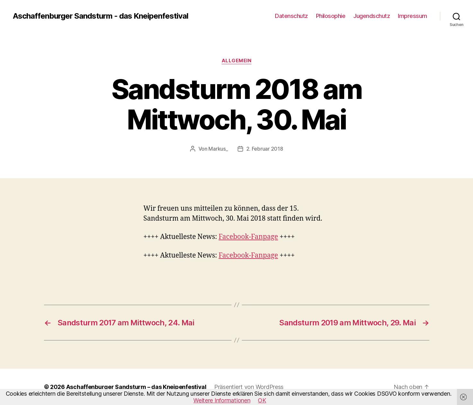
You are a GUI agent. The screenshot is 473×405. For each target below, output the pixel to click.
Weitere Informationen (221, 400)
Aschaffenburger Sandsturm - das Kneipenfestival (100, 16)
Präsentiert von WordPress (249, 386)
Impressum (412, 16)
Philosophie (331, 16)
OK (262, 400)
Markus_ (218, 148)
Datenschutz (291, 16)
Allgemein (237, 61)
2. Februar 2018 (264, 148)
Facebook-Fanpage (248, 237)
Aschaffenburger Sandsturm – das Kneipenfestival (136, 386)
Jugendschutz (371, 16)
